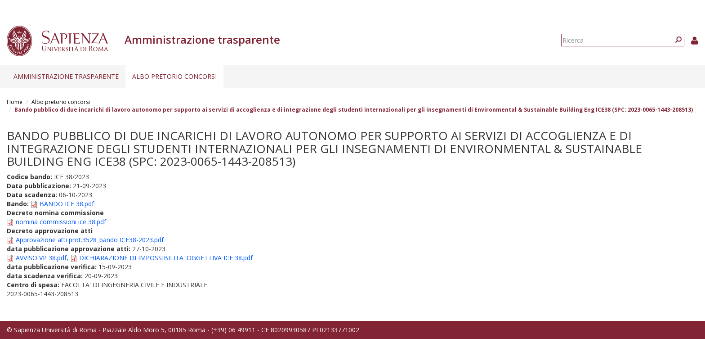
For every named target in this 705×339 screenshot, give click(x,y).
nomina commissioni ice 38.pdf (61, 221)
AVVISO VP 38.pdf (41, 257)
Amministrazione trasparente (66, 76)
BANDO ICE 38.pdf (67, 203)
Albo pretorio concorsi (174, 76)
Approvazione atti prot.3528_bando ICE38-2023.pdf (90, 239)
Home (14, 102)
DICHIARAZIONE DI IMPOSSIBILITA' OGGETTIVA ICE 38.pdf (166, 257)
